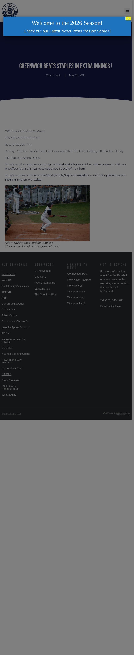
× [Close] (128, 18)
